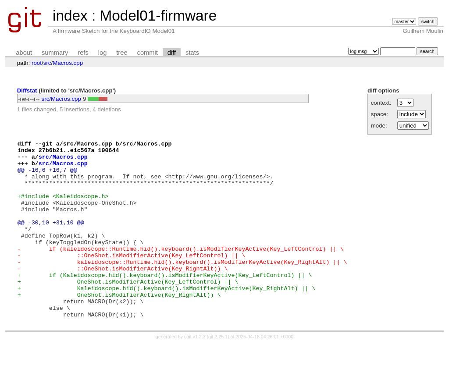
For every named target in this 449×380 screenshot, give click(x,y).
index (70, 15)
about (24, 52)
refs (83, 52)
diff (171, 52)
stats (192, 52)
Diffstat (27, 90)
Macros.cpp (68, 63)
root (37, 63)
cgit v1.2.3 (195, 372)
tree (121, 52)
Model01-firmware (158, 15)
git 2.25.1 (218, 372)
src (47, 63)
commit (147, 52)
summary (55, 52)
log (102, 52)
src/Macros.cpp (61, 99)
